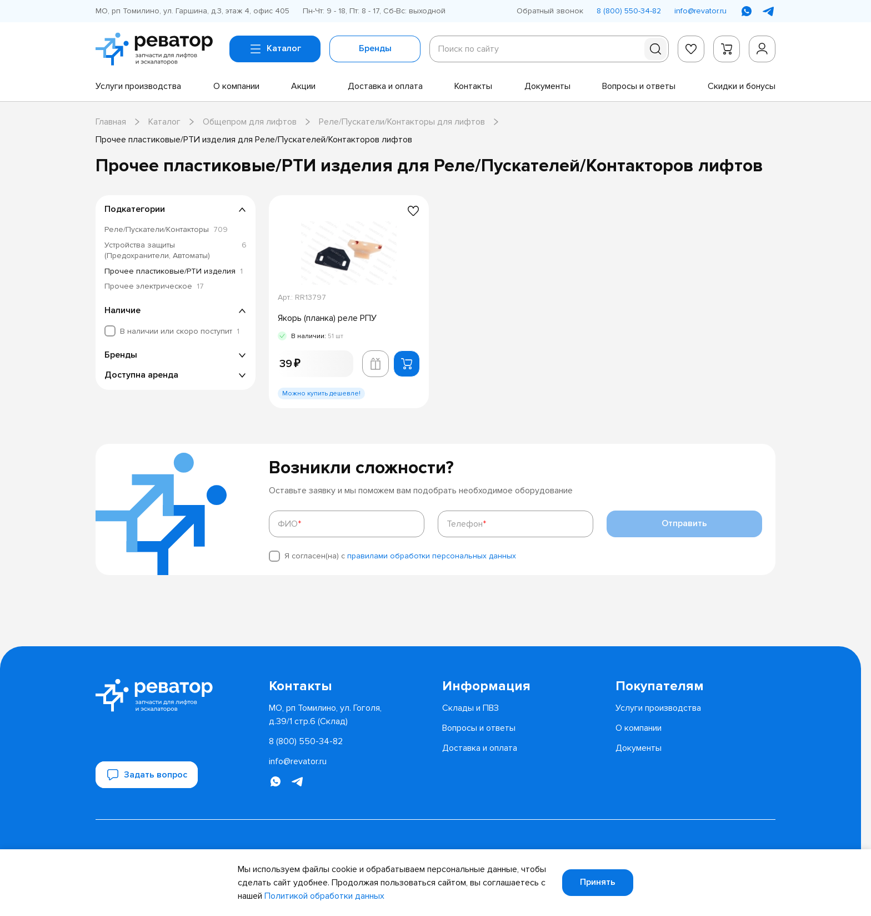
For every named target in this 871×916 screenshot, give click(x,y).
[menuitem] (138, 86)
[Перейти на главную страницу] (158, 49)
